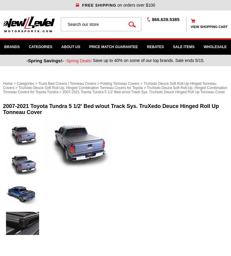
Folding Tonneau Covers (120, 84)
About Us (70, 47)
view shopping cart (209, 27)
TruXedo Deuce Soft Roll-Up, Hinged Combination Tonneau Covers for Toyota (80, 88)
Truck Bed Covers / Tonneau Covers (67, 84)
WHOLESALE (215, 47)
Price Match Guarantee (113, 47)
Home (8, 84)
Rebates (155, 47)
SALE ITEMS (184, 47)
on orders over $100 (115, 5)
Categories (40, 47)
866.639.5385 (166, 19)
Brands (12, 47)
